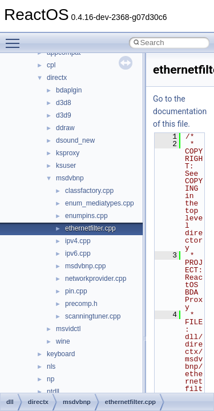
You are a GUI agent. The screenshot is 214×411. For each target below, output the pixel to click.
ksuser (66, 166)
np (50, 379)
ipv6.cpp (78, 253)
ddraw (65, 128)
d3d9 (63, 115)
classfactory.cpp (89, 191)
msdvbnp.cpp (85, 266)
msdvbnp (70, 178)
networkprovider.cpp (95, 279)
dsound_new (75, 140)
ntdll (53, 392)
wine (63, 341)
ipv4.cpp (78, 241)
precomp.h (81, 304)
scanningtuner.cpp (92, 316)
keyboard (61, 354)
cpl (51, 65)
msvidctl (68, 329)
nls (51, 366)
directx (57, 78)
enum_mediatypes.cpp (99, 203)
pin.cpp (76, 291)
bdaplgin (69, 90)
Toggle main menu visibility (15, 38)
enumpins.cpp (86, 216)
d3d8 (63, 103)
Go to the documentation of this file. (180, 111)
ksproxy (67, 153)
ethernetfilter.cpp (90, 228)
